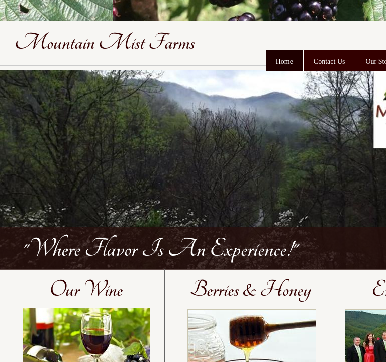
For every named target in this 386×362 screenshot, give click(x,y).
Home (284, 61)
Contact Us (329, 61)
